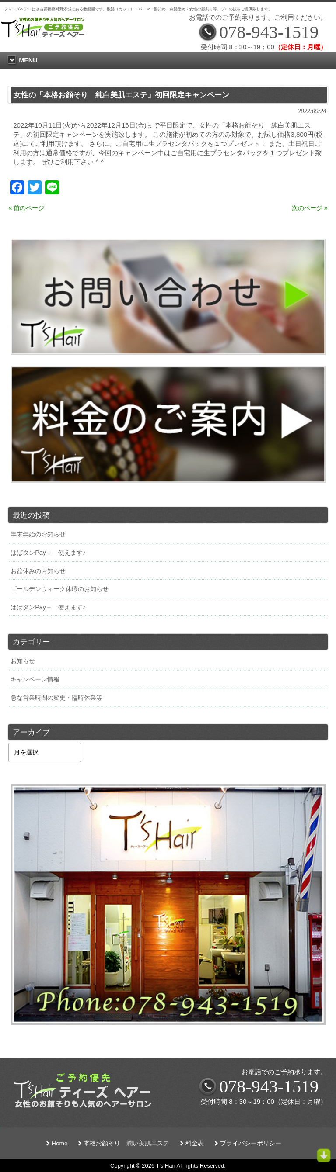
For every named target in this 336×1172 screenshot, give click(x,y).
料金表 (195, 1143)
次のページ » (310, 207)
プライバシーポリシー (250, 1143)
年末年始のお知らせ (38, 534)
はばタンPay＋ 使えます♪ (48, 552)
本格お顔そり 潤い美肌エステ (126, 1143)
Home (59, 1143)
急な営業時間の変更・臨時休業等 (56, 697)
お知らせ (22, 660)
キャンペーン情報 (35, 679)
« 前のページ (26, 207)
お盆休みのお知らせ (38, 570)
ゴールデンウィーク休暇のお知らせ (59, 588)
